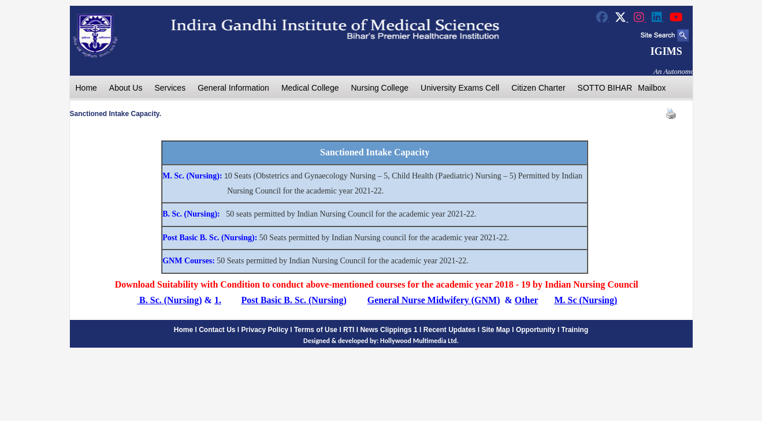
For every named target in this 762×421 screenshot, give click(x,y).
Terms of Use (315, 330)
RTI (348, 330)
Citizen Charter (538, 87)
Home (86, 87)
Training (575, 330)
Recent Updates (449, 330)
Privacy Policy (264, 330)
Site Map (496, 330)
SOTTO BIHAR (605, 87)
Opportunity (536, 330)
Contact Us (217, 330)
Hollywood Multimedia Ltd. (419, 341)
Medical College (310, 87)
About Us (126, 87)
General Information (233, 87)
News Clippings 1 (388, 330)
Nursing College (379, 87)
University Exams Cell (460, 87)
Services (169, 87)
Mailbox (652, 87)
